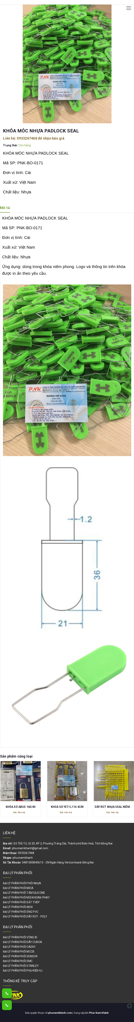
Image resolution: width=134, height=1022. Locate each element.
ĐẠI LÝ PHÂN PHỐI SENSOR (20, 956)
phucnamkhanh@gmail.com (30, 848)
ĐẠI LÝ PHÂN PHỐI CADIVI (19, 946)
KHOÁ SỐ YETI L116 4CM (67, 806)
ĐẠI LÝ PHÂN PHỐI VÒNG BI (20, 937)
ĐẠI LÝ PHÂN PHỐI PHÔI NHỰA (22, 883)
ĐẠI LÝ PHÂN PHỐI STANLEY (21, 965)
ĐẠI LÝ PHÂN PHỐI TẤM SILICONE (24, 892)
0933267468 (27, 138)
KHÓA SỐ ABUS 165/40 (21, 806)
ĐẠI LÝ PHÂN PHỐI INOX (18, 907)
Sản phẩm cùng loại (16, 756)
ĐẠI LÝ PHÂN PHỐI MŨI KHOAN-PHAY (26, 897)
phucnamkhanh (23, 857)
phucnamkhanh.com (60, 1013)
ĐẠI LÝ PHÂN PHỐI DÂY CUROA (22, 942)
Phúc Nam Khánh (99, 1013)
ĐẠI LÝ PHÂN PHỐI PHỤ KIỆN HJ (22, 970)
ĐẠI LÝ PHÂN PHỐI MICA (18, 888)
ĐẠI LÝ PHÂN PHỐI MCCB (18, 951)
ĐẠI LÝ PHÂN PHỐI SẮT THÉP (21, 902)
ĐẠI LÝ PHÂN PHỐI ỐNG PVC (20, 911)
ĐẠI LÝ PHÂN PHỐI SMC (18, 961)
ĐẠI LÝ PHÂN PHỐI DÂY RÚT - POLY (25, 916)
